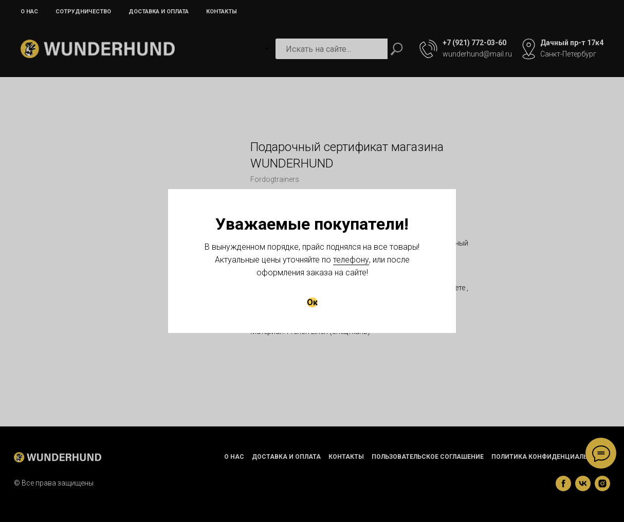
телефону (351, 260)
